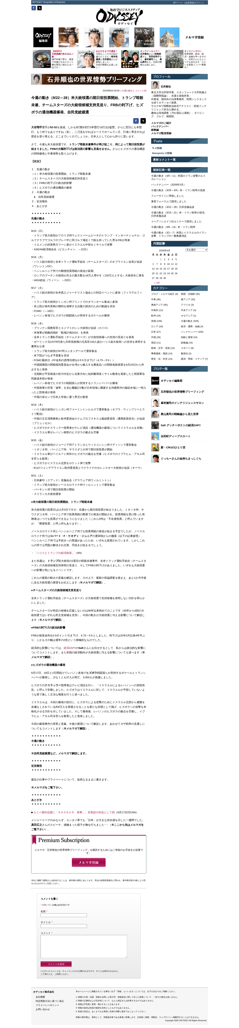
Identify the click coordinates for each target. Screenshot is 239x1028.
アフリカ (185, 304)
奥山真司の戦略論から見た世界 (180, 414)
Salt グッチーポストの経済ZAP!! (181, 425)
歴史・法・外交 (159, 359)
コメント (46, 932)
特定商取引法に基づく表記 (50, 1004)
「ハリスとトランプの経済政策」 (54, 552)
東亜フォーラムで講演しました (169, 201)
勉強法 (184, 353)
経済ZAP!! (70, 646)
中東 (153, 299)
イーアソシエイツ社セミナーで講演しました (176, 221)
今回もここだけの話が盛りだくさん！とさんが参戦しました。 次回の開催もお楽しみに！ (107, 59)
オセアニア (187, 315)
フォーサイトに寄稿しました (167, 195)
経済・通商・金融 (190, 326)
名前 (43, 910)
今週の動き (127, 90)
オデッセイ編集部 (171, 380)
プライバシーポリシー (47, 1008)
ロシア (154, 326)
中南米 (154, 310)
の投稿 (157, 148)
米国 (153, 321)
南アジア (185, 299)
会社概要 (40, 1000)
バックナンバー (189, 331)
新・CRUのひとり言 (173, 447)
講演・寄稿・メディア (192, 359)
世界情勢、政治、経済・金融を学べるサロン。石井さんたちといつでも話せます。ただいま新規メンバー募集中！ (195, 59)
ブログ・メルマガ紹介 (163, 294)
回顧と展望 (187, 337)
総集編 (184, 342)
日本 (153, 331)
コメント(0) (140, 90)
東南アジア (157, 304)
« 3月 (157, 282)
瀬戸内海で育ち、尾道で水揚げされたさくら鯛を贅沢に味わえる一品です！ (62, 59)
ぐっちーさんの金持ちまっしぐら (181, 458)
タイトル (46, 921)
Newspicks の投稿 (162, 153)
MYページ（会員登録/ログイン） (189, 2)
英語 (153, 342)
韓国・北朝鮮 (188, 294)
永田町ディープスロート (175, 436)
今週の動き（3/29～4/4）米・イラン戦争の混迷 (178, 190)
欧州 (153, 315)
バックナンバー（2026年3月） (168, 184)
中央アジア (187, 310)
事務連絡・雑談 (159, 353)
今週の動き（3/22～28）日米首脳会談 (172, 207)
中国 (153, 337)
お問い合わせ (43, 1013)
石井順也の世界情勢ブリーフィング (182, 391)
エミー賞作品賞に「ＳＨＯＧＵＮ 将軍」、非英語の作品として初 (74, 811)
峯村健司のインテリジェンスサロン (182, 402)
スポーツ (185, 348)
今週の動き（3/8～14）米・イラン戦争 (173, 227)
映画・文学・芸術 (160, 348)
